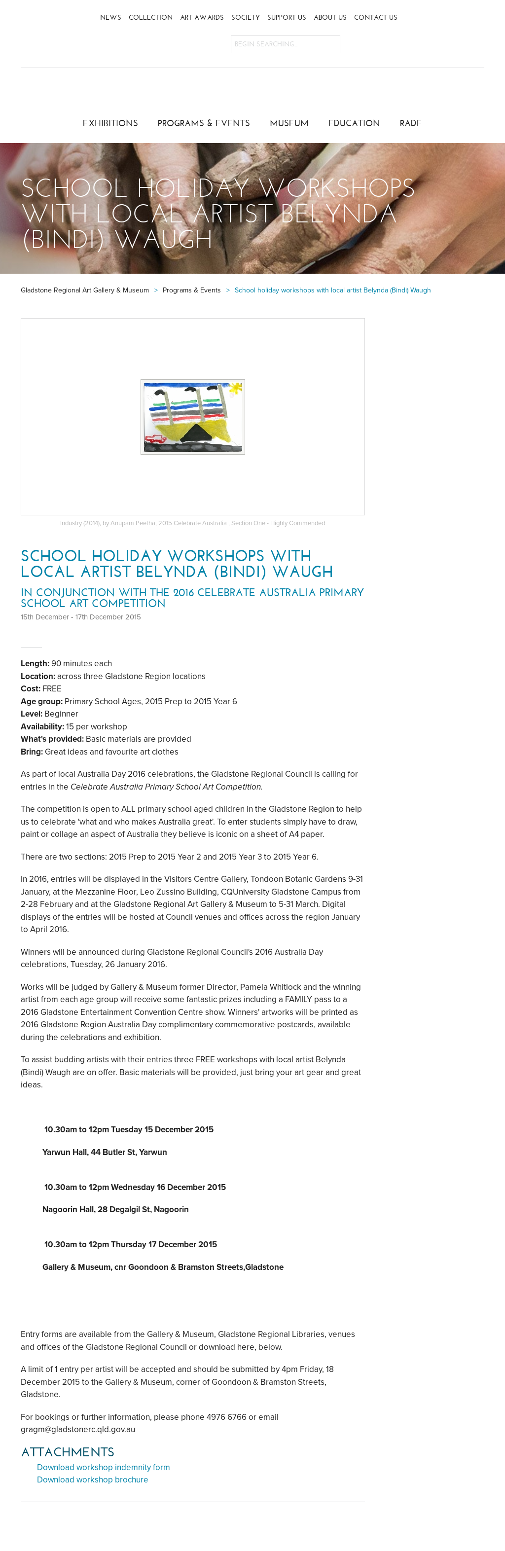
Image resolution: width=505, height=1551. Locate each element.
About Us (330, 17)
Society (245, 17)
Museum (289, 123)
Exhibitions (110, 123)
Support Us (286, 17)
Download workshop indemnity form (103, 1467)
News (110, 17)
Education (354, 123)
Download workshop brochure (92, 1480)
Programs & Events (204, 123)
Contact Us (375, 17)
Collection (151, 17)
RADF (411, 123)
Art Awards (202, 17)
